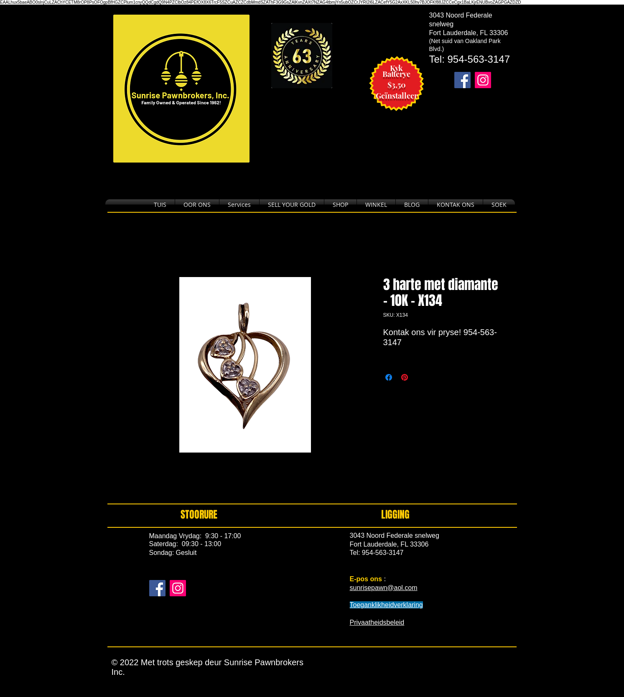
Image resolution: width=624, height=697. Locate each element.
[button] (340, 204)
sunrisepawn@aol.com (384, 587)
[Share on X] (420, 377)
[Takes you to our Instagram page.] (483, 80)
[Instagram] (178, 588)
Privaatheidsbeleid (377, 622)
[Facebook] (157, 588)
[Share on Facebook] (389, 377)
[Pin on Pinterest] (405, 377)
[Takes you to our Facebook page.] (462, 80)
